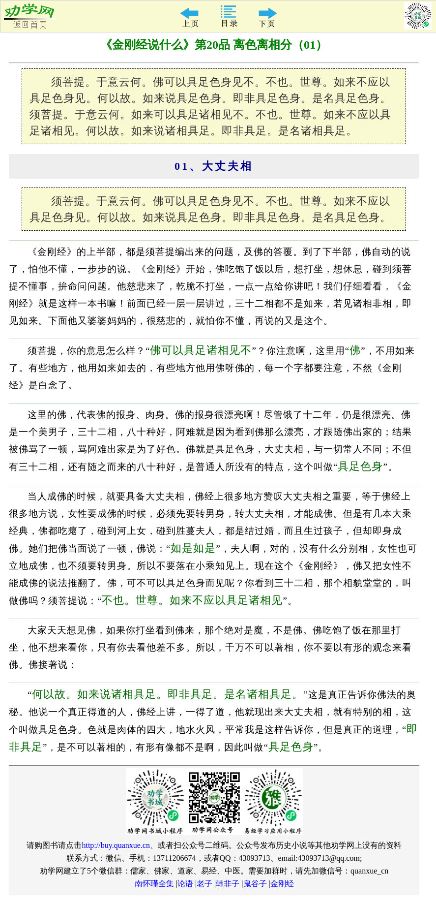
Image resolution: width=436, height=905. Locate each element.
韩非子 (227, 883)
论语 (185, 883)
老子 (204, 883)
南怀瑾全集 (154, 883)
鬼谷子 (255, 883)
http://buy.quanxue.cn (116, 845)
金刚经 (282, 883)
